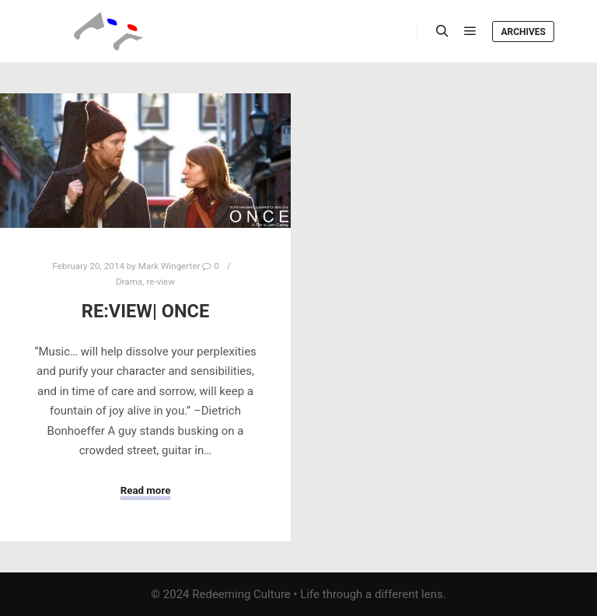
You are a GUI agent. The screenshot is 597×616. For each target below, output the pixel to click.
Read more (145, 490)
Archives (523, 31)
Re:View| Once (145, 311)
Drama (129, 281)
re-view (160, 281)
